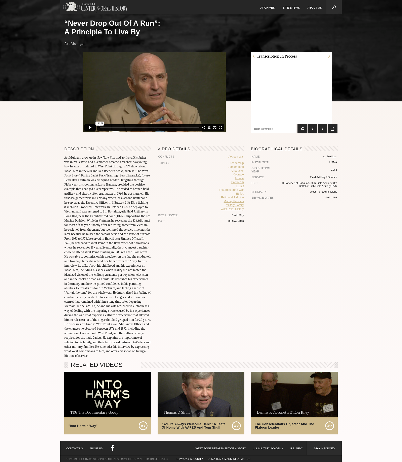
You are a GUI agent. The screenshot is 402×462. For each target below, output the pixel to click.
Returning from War (231, 189)
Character (238, 170)
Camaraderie (236, 166)
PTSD (240, 186)
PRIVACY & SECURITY (189, 458)
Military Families (234, 201)
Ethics (240, 193)
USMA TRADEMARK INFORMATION (229, 458)
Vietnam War (236, 156)
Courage (238, 174)
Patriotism (237, 182)
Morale (239, 178)
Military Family (235, 205)
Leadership (237, 163)
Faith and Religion (232, 197)
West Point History (232, 208)
